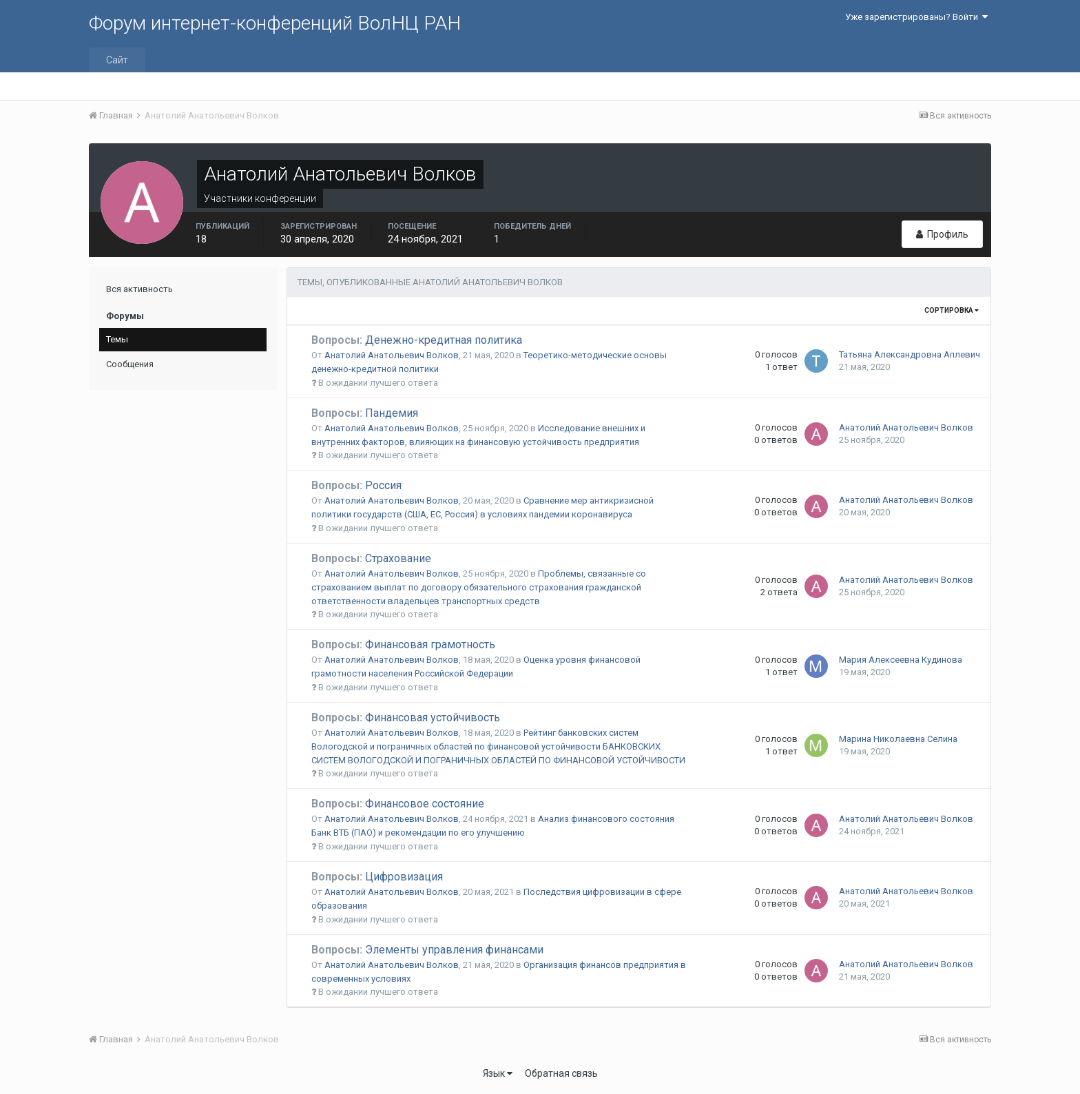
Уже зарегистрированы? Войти (916, 17)
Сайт (117, 59)
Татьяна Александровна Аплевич (909, 354)
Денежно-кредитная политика (416, 340)
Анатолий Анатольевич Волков (391, 355)
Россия (356, 485)
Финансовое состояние (397, 803)
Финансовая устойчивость (405, 717)
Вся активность (139, 289)
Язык (497, 1073)
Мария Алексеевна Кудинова (900, 659)
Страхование (371, 558)
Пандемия (364, 413)
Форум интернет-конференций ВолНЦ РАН (275, 23)
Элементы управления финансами (427, 949)
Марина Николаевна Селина (898, 739)
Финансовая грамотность (403, 644)
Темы (117, 339)
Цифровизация (377, 876)
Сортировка (951, 310)
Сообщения (130, 364)
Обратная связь (561, 1073)
